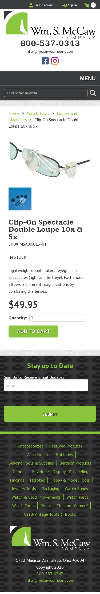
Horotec (37, 480)
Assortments (38, 454)
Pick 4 (45, 505)
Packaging (50, 488)
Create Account (42, 5)
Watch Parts (77, 497)
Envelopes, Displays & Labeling (60, 471)
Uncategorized (30, 446)
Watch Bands (76, 488)
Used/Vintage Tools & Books (50, 514)
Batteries (64, 454)
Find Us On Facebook (46, 61)
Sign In (69, 5)
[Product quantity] (57, 318)
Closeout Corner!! (72, 505)
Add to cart (33, 331)
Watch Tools (38, 113)
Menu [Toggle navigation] (88, 78)
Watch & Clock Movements (36, 497)
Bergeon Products (75, 463)
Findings (17, 480)
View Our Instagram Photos (55, 61)
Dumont (18, 471)
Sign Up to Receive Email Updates (34, 377)
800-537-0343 (50, 43)
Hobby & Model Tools (70, 480)
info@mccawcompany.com (50, 51)
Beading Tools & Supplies (31, 463)
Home (14, 113)
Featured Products (65, 446)
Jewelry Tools (24, 488)
